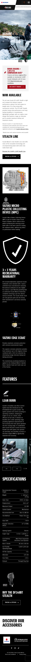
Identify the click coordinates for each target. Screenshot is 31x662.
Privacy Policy (22, 654)
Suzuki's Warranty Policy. (22, 129)
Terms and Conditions (10, 654)
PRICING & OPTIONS (12, 156)
